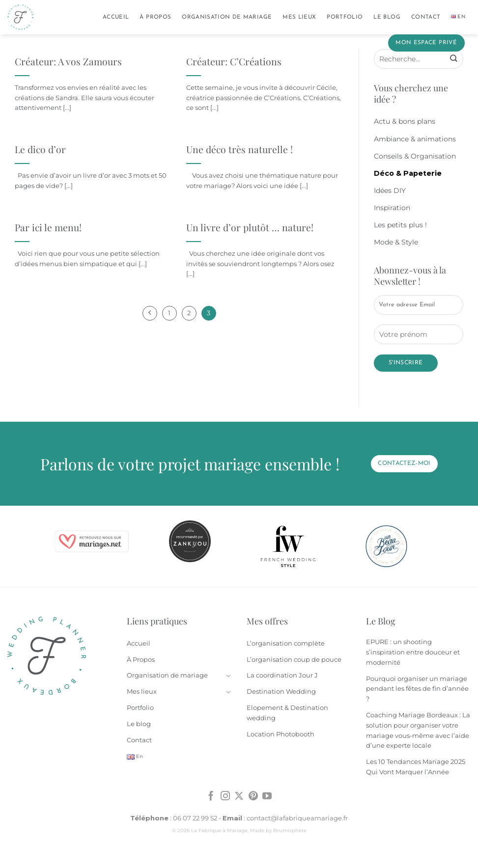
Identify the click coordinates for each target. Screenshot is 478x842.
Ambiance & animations (415, 139)
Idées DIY (390, 190)
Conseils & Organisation (415, 156)
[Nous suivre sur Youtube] (267, 796)
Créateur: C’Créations (233, 61)
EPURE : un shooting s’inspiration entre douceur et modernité (413, 652)
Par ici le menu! (48, 227)
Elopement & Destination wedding (287, 713)
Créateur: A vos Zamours (68, 61)
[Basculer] (228, 675)
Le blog (386, 17)
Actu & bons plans (404, 121)
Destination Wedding (281, 691)
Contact (425, 17)
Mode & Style (396, 242)
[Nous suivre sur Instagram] (225, 796)
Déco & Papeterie (408, 173)
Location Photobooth (280, 734)
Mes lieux (299, 17)
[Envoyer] (453, 59)
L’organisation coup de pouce (294, 659)
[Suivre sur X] (239, 796)
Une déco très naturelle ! (239, 149)
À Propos (155, 17)
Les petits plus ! (400, 224)
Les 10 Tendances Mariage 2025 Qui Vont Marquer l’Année (415, 767)
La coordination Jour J (282, 675)
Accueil (116, 17)
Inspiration (392, 207)
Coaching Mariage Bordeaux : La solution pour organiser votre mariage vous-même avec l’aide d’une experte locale (418, 730)
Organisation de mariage (227, 17)
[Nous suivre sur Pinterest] (253, 796)
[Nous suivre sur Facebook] (211, 796)
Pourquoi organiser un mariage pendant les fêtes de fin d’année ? (417, 689)
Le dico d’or (40, 149)
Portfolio (345, 17)
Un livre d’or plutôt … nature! (249, 227)
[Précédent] (149, 313)
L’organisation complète (286, 643)
